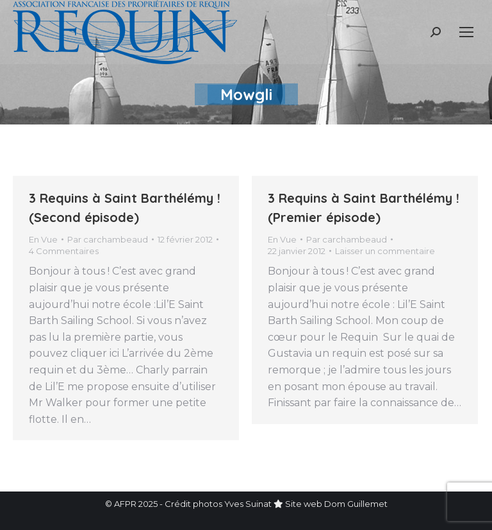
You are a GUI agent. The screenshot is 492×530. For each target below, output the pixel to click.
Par (107, 239)
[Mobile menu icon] (466, 32)
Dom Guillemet (356, 504)
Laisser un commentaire (385, 251)
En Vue (43, 239)
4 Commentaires (64, 251)
